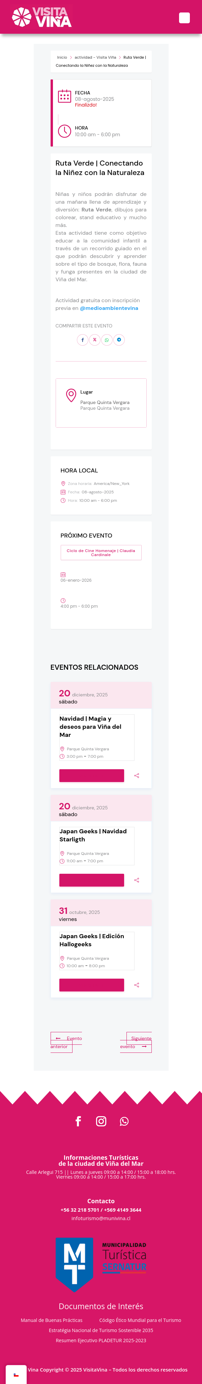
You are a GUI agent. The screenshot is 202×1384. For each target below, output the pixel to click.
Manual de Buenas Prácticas (51, 1320)
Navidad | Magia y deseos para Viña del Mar (90, 727)
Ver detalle (91, 776)
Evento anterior (66, 1042)
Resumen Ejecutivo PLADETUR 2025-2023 (101, 1341)
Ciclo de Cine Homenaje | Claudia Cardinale (101, 552)
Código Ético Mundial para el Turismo (140, 1320)
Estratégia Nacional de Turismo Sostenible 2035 (101, 1330)
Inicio (62, 57)
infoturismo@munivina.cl (101, 1218)
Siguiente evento (135, 1042)
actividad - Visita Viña (95, 57)
